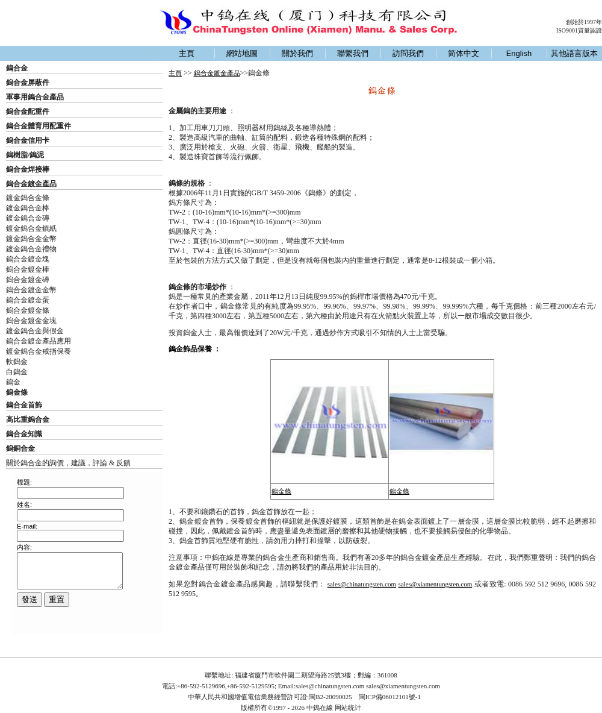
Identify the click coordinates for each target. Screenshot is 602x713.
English (519, 53)
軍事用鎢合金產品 (35, 97)
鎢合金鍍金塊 (27, 259)
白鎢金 (17, 372)
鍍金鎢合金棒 (27, 208)
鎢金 (13, 382)
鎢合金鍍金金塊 (31, 320)
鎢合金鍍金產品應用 (38, 341)
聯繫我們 (352, 53)
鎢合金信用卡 (27, 140)
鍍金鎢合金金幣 (31, 238)
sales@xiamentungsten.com (435, 584)
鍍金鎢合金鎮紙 (31, 228)
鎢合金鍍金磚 (27, 279)
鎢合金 (17, 68)
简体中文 (463, 53)
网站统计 (348, 707)
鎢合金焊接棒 (27, 169)
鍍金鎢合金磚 (27, 218)
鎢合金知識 (24, 434)
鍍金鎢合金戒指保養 (38, 351)
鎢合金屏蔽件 (27, 82)
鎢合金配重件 (27, 111)
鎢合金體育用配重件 (38, 126)
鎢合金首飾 (24, 405)
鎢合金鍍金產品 (31, 184)
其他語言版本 (574, 53)
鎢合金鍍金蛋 (27, 300)
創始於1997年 (584, 22)
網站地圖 (242, 53)
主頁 (186, 53)
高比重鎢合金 (27, 419)
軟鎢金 (17, 361)
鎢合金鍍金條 (27, 310)
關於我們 (297, 53)
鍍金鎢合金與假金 (35, 331)
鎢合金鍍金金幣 (31, 290)
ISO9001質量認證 (579, 30)
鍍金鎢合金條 (27, 197)
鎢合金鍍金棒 (27, 269)
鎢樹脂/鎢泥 (25, 155)
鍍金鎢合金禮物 (31, 249)
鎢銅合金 (20, 448)
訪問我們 (408, 53)
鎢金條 (281, 491)
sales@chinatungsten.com (361, 584)
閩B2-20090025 (330, 696)
